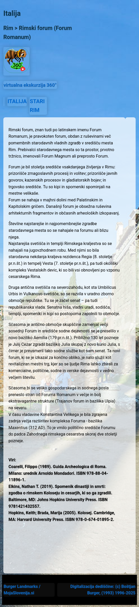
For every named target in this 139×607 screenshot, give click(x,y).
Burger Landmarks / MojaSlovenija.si (22, 590)
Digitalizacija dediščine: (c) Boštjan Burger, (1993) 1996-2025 (102, 590)
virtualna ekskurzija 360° (30, 85)
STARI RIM (37, 105)
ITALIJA (17, 101)
